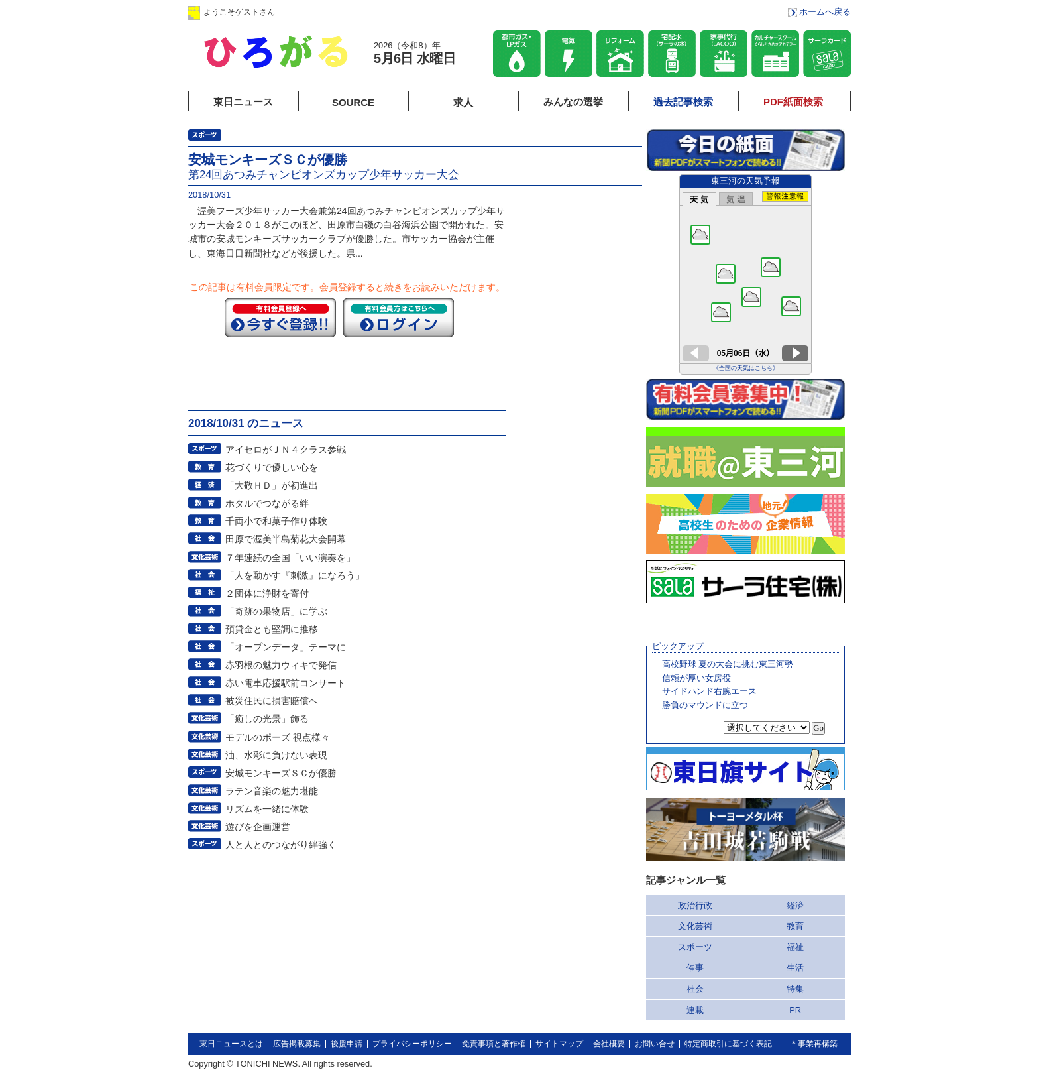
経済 (795, 905)
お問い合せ (655, 1044)
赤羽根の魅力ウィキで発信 (281, 665)
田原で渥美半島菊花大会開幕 (285, 539)
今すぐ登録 (280, 317)
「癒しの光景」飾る (267, 718)
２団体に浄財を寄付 (267, 593)
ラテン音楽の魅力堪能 (271, 791)
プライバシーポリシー (412, 1044)
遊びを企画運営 (257, 826)
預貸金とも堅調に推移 (271, 629)
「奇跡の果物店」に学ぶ (276, 611)
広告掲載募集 (297, 1044)
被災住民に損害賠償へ (271, 700)
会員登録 (406, 11)
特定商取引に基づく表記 (728, 1044)
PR (795, 1010)
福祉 (795, 947)
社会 (695, 989)
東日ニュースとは (231, 1044)
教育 (795, 926)
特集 (795, 989)
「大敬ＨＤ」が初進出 (271, 485)
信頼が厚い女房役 (696, 678)
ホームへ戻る (825, 12)
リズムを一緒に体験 (267, 809)
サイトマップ (559, 1044)
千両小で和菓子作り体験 (276, 521)
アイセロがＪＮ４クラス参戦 (285, 449)
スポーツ (695, 947)
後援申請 (346, 1044)
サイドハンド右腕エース (709, 691)
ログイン (323, 11)
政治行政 (695, 905)
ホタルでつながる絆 (267, 503)
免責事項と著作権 (493, 1044)
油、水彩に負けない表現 (276, 755)
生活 (795, 968)
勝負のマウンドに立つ (705, 705)
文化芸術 (695, 926)
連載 (695, 1010)
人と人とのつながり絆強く (281, 844)
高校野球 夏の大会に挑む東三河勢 (728, 664)
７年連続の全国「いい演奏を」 (290, 557)
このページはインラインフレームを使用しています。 (745, 274)
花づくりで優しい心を (271, 467)
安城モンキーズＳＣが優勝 (281, 773)
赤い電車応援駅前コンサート (285, 683)
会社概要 (609, 1044)
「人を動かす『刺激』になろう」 (294, 575)
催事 (695, 968)
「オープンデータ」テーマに (285, 647)
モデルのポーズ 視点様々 (277, 737)
